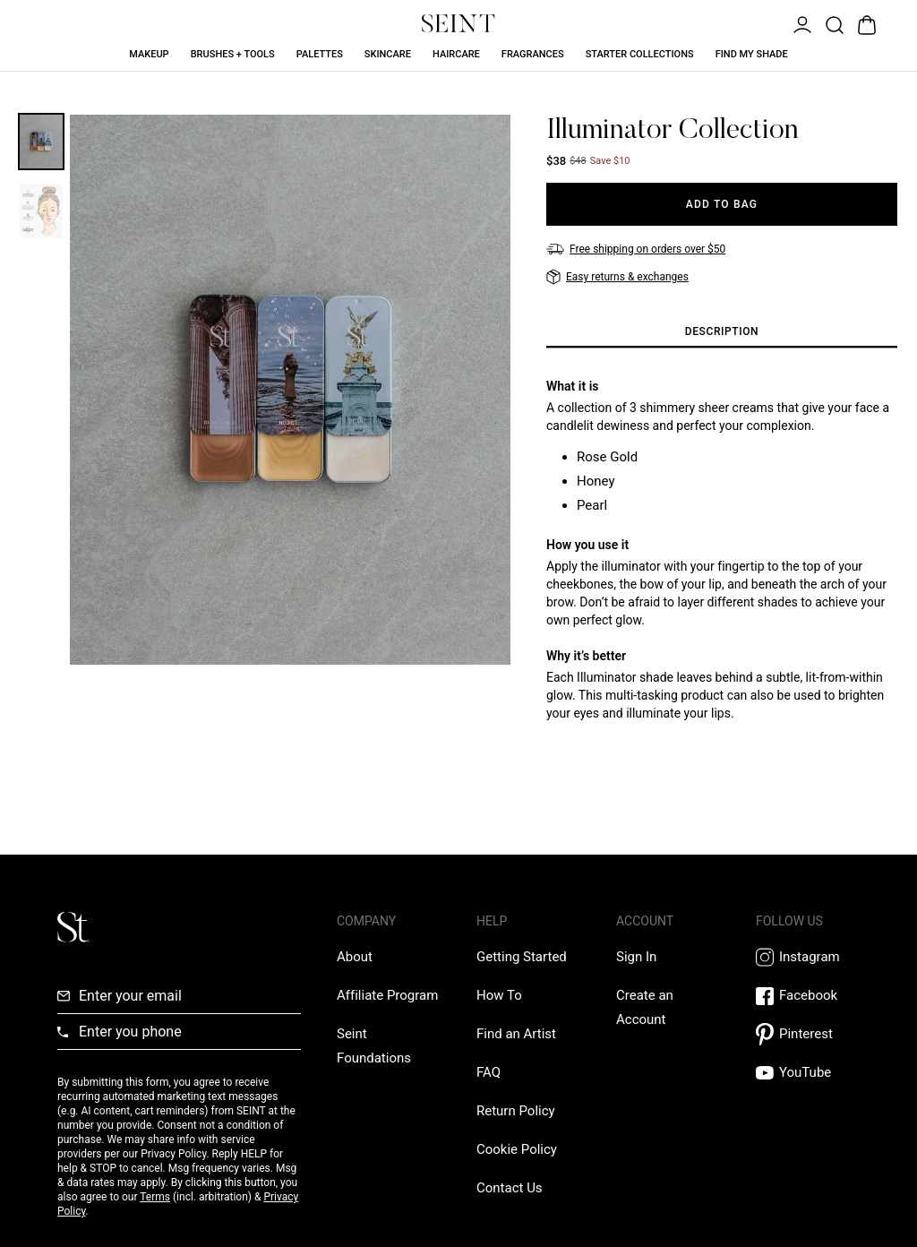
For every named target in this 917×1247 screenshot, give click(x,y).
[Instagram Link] (808, 957)
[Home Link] (458, 23)
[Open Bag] (865, 23)
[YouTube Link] (808, 1073)
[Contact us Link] (509, 1188)
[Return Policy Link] (515, 1111)
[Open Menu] (801, 23)
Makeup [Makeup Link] (148, 54)
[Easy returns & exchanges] (617, 277)
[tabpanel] (721, 564)
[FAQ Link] (488, 1072)
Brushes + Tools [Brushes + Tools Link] (233, 54)
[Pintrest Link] (808, 1034)
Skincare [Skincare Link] (387, 54)
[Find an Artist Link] (516, 1034)
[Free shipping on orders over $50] (635, 249)
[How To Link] (499, 995)
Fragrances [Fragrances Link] (532, 54)
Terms (155, 1197)
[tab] (721, 332)
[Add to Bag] (721, 204)
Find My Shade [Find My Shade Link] (752, 54)
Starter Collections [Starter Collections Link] (640, 54)
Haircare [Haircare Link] (456, 54)
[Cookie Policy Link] (516, 1149)
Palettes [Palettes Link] (319, 54)
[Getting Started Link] (521, 957)
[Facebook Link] (808, 996)
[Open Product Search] (833, 23)
